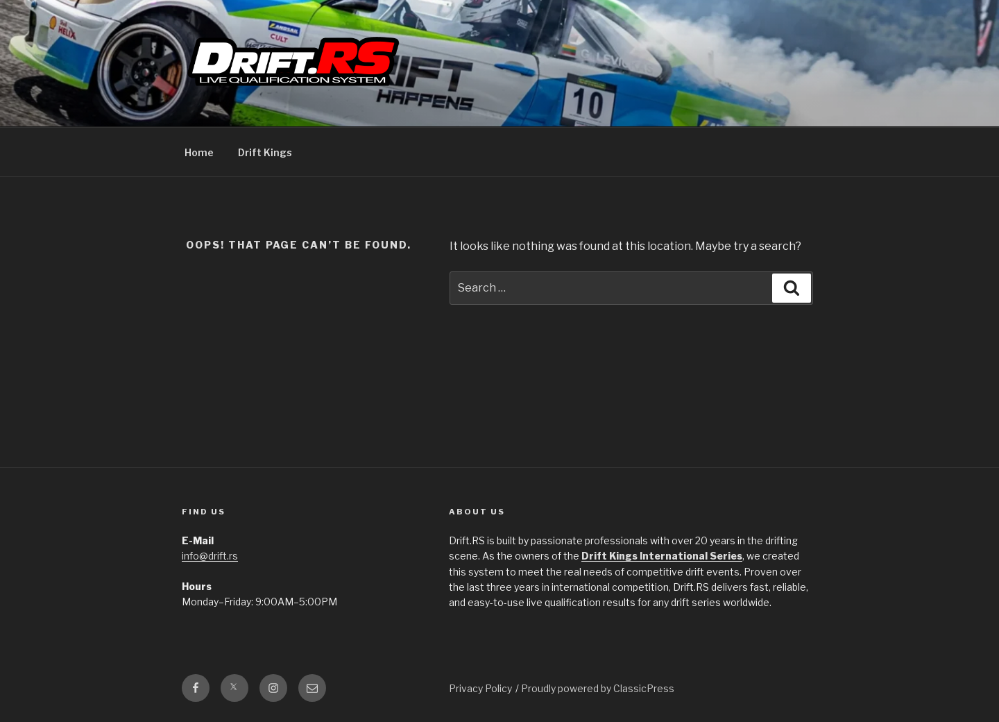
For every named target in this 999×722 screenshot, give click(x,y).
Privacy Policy (480, 688)
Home (199, 152)
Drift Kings (265, 152)
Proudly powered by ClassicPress (597, 688)
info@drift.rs (210, 556)
